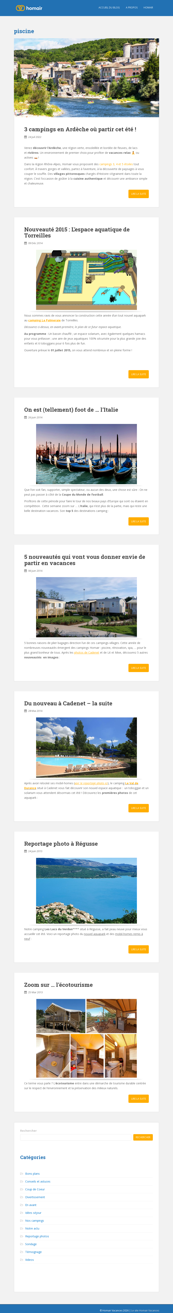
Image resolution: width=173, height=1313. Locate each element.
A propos (132, 7)
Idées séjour (33, 1213)
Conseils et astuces (37, 1181)
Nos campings (34, 1220)
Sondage (31, 1244)
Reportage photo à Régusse (61, 843)
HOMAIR (148, 7)
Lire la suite (138, 194)
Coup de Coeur (35, 1189)
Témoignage (33, 1252)
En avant (30, 1205)
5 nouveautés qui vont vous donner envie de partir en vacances (84, 560)
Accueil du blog (109, 7)
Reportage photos (37, 1236)
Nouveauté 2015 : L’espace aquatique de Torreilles (77, 232)
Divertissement (35, 1197)
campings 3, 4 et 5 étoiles (116, 164)
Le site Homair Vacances (145, 1310)
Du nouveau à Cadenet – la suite (68, 703)
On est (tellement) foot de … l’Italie (71, 409)
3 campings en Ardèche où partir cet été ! (80, 129)
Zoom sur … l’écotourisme (58, 984)
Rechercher (28, 1131)
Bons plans (32, 1173)
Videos (29, 1260)
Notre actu (32, 1228)
